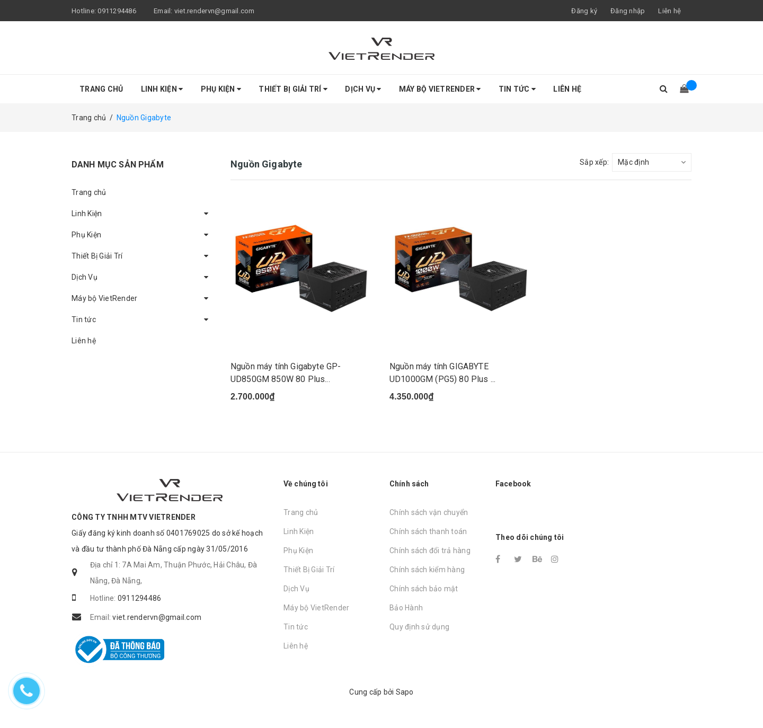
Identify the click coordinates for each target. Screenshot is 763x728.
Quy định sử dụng (419, 627)
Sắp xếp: (594, 162)
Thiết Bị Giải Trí (293, 89)
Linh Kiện (162, 89)
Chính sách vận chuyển (428, 512)
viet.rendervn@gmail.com (214, 11)
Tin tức (517, 89)
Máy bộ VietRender (440, 89)
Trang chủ (101, 89)
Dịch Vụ (363, 89)
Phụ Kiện (221, 89)
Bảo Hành (406, 607)
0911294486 (116, 11)
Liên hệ (669, 11)
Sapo (405, 692)
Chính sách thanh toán (428, 531)
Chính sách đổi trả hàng (430, 550)
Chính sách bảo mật (423, 588)
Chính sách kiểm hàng (427, 569)
